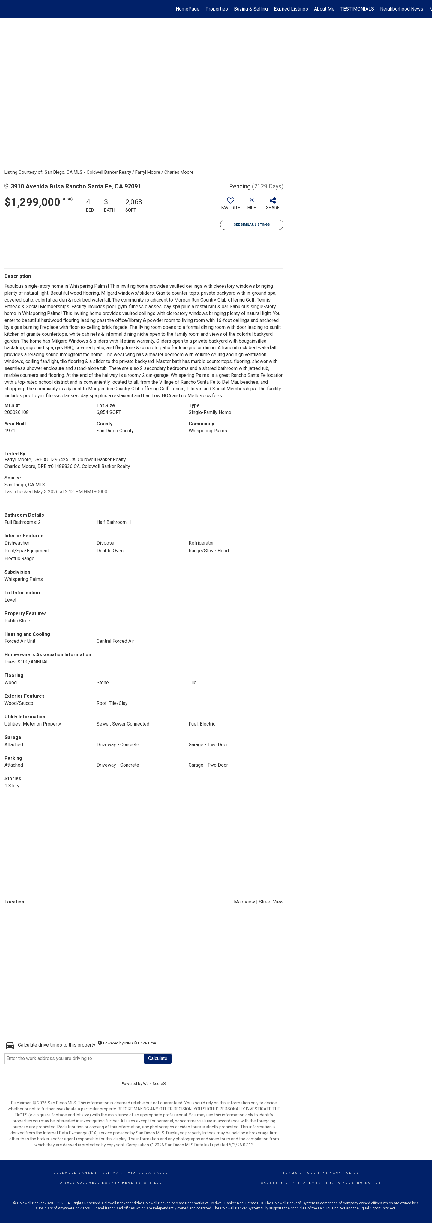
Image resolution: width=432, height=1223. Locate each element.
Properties (217, 9)
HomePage (188, 9)
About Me (324, 9)
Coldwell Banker (75, 1172)
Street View (271, 902)
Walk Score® (154, 1083)
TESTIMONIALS (357, 9)
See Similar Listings (252, 225)
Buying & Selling (251, 9)
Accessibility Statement (292, 1182)
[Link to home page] (7, 9)
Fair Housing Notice (355, 1182)
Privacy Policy (340, 1172)
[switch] (230, 206)
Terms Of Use (299, 1172)
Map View (244, 902)
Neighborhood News (401, 9)
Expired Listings (291, 9)
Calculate (157, 1058)
